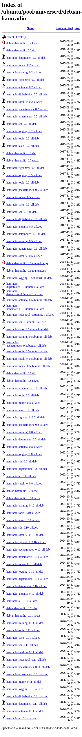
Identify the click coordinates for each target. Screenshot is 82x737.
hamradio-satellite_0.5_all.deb (24, 255)
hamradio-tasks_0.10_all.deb (23, 520)
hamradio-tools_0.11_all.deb (23, 630)
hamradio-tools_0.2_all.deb (22, 138)
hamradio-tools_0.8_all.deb (22, 395)
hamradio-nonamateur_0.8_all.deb (26, 388)
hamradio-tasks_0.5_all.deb (22, 204)
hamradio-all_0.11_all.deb (21, 718)
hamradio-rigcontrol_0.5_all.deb (25, 167)
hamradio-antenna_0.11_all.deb (24, 711)
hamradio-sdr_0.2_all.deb (21, 123)
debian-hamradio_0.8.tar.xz (22, 380)
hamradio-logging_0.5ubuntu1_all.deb (29, 277)
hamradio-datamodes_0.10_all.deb (26, 586)
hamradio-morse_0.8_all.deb (23, 402)
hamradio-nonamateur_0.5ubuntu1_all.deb (25, 307)
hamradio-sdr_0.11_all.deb (22, 645)
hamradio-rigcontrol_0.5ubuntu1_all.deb (30, 314)
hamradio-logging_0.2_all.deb (24, 131)
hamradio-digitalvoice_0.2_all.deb (26, 94)
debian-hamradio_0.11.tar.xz (23, 615)
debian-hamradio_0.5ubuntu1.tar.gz (27, 263)
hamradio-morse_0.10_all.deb (24, 564)
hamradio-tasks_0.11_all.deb (23, 637)
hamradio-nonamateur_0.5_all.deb (26, 248)
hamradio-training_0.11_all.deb (24, 623)
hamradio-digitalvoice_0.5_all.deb (26, 219)
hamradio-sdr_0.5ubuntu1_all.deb (26, 322)
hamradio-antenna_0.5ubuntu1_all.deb (29, 300)
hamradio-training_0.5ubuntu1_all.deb (29, 336)
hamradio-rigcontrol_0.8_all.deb (25, 417)
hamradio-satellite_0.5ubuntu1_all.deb (29, 358)
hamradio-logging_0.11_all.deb (24, 689)
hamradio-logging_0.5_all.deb (24, 175)
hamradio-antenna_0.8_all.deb (24, 446)
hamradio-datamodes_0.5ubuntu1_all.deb (24, 292)
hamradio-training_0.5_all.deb (24, 241)
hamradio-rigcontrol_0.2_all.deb (25, 79)
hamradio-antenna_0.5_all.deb (24, 226)
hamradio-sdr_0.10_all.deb (22, 527)
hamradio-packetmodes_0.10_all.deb (28, 549)
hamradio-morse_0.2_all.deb (23, 65)
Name (30, 28)
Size (77, 28)
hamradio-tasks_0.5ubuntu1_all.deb (27, 329)
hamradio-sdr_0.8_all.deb (21, 461)
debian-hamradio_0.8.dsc (21, 373)
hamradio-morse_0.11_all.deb (23, 681)
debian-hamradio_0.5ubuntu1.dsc (26, 270)
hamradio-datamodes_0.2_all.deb (25, 57)
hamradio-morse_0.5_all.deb (23, 197)
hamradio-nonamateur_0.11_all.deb (27, 674)
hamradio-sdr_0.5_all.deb (21, 211)
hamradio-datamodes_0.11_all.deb (26, 703)
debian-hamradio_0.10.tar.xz (23, 498)
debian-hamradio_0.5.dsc (21, 153)
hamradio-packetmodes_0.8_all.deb (27, 424)
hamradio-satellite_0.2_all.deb (24, 101)
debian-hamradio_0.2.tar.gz (22, 43)
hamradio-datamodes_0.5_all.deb (25, 233)
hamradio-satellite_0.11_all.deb (24, 652)
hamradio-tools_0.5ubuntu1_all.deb (27, 351)
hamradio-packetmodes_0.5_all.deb (27, 189)
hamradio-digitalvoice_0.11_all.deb (27, 696)
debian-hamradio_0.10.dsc (22, 490)
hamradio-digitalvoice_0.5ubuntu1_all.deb (25, 285)
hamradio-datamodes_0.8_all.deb (25, 439)
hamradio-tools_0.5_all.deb (22, 182)
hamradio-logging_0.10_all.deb (24, 571)
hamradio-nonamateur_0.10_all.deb (27, 556)
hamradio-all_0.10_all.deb (21, 600)
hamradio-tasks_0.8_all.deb (22, 410)
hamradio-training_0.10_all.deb (25, 505)
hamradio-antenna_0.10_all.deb (25, 593)
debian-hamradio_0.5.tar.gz (22, 160)
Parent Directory (16, 37)
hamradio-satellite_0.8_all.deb (24, 483)
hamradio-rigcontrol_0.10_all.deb (26, 542)
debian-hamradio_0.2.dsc (21, 50)
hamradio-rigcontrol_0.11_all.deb (26, 659)
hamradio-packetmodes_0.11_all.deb (28, 667)
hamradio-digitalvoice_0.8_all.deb (26, 468)
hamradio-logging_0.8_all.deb (24, 454)
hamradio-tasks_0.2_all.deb (22, 145)
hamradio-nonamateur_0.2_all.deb (26, 116)
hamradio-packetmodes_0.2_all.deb (27, 109)
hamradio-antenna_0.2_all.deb (24, 87)
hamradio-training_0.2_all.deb (24, 72)
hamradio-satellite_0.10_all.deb (25, 534)
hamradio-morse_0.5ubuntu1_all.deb (28, 366)
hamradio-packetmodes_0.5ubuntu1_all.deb (26, 344)
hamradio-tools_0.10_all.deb (23, 512)
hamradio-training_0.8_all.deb (24, 432)
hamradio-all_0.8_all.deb (21, 476)
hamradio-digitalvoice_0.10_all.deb (27, 578)
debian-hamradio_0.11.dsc (21, 608)
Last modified (64, 28)
